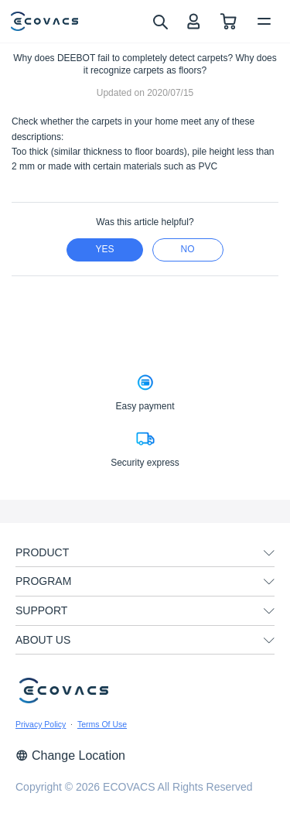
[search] (159, 21)
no (188, 249)
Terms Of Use (102, 724)
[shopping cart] (228, 21)
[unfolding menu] (269, 553)
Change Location (70, 755)
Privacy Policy (40, 724)
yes (104, 249)
